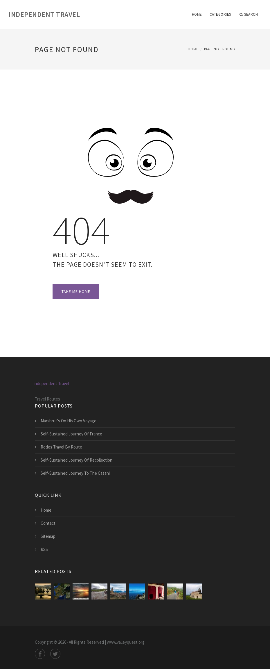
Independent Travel (44, 14)
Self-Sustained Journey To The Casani (75, 473)
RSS (44, 549)
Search (249, 14)
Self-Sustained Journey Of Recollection (76, 460)
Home (197, 14)
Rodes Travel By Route (61, 447)
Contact (48, 523)
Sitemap (48, 536)
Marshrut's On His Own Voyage (68, 421)
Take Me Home (76, 291)
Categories (220, 14)
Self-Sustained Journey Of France (71, 434)
